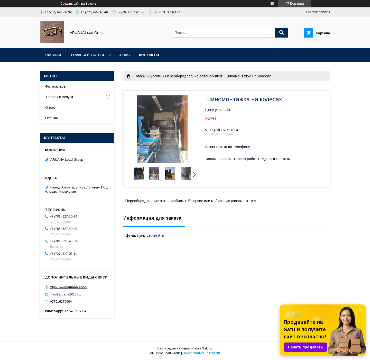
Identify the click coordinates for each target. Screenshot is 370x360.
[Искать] (281, 33)
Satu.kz (207, 348)
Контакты (149, 55)
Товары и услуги (87, 55)
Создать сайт (70, 3)
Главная (53, 55)
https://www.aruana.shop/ (68, 287)
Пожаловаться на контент (201, 353)
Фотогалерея (56, 86)
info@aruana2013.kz (65, 294)
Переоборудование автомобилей (193, 76)
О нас (124, 55)
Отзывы (52, 118)
